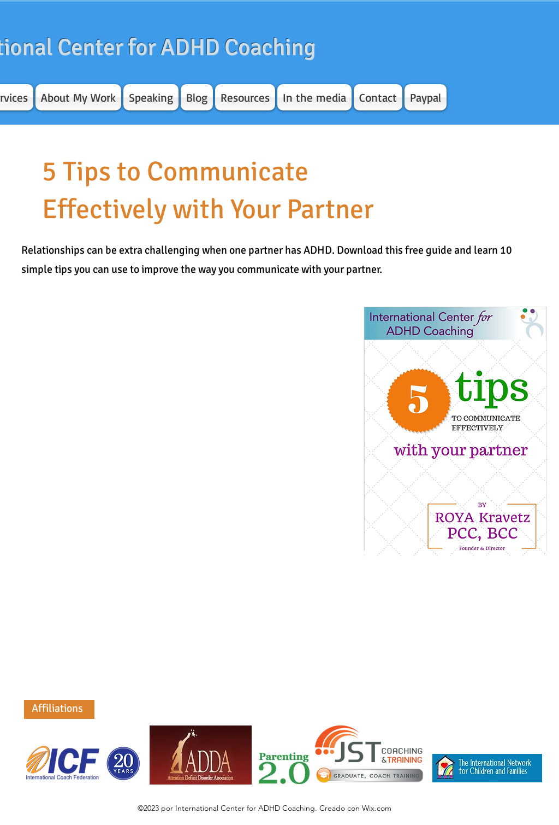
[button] (78, 97)
